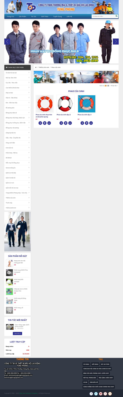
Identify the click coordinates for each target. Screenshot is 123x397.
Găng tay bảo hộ (17, 133)
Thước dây (17, 203)
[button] (7, 51)
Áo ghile (86, 364)
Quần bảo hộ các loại (17, 188)
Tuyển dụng (57, 16)
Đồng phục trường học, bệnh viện (17, 122)
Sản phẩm (22, 16)
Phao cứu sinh (55, 67)
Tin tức (33, 16)
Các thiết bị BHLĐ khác (17, 87)
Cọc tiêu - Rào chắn (17, 82)
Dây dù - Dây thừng (17, 97)
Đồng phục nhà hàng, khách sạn (17, 117)
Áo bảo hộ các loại (17, 72)
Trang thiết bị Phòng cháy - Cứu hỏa (17, 193)
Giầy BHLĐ (95, 364)
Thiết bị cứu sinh (17, 198)
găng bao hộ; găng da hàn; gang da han (97, 368)
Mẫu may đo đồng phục (17, 163)
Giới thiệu (44, 16)
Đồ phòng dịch (17, 107)
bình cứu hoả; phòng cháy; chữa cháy (96, 373)
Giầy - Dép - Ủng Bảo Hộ (17, 138)
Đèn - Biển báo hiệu (17, 102)
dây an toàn (105, 364)
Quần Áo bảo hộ (17, 178)
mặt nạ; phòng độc (89, 377)
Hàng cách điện (17, 143)
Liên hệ (69, 16)
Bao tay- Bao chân (17, 77)
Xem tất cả (17, 333)
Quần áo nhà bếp (17, 173)
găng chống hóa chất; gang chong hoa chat (98, 386)
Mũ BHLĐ (17, 158)
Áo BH (85, 382)
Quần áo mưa (17, 183)
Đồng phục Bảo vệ (17, 112)
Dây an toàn (17, 92)
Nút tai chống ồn (17, 168)
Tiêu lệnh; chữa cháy (106, 377)
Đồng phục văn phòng (17, 127)
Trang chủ (10, 16)
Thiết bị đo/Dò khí (17, 208)
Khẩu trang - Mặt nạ (17, 153)
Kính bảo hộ (17, 148)
